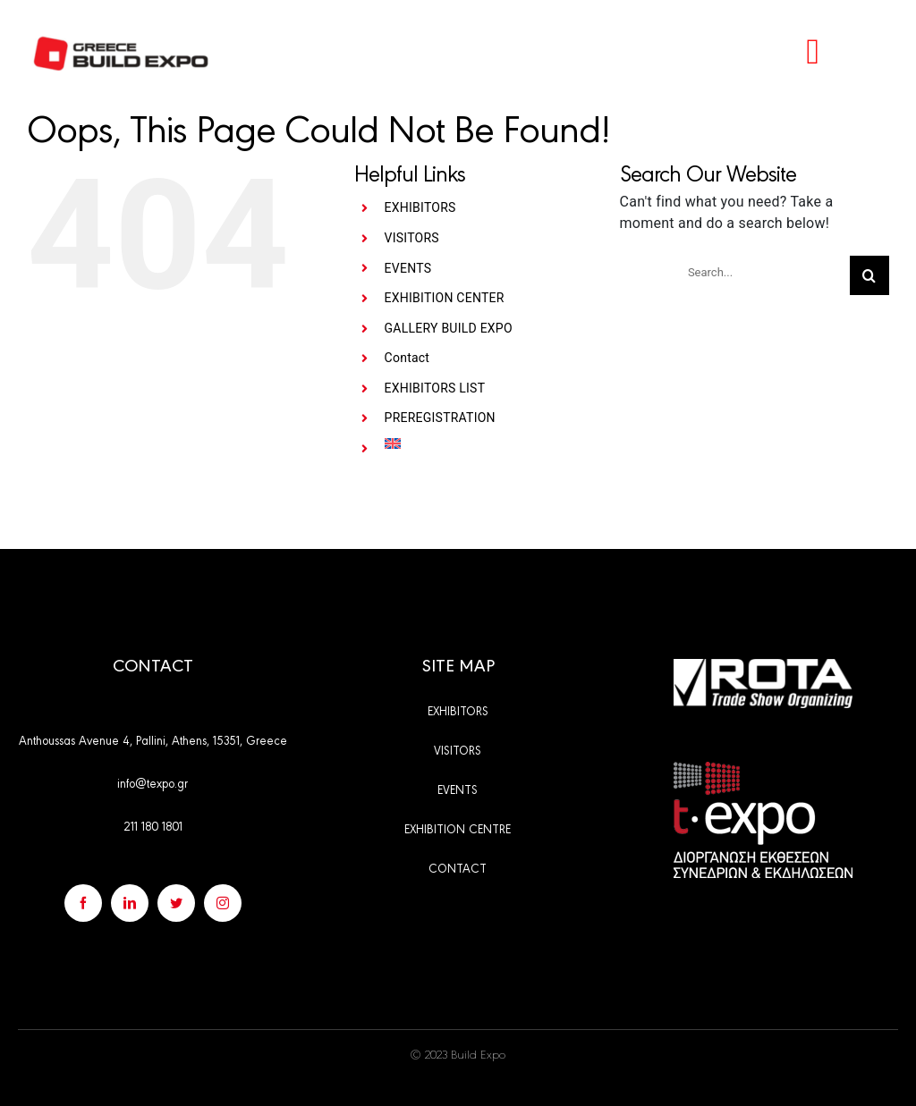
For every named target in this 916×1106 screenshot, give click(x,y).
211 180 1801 (152, 825)
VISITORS (412, 238)
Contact (407, 357)
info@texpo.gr (152, 782)
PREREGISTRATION (440, 417)
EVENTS (408, 268)
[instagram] (223, 903)
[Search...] (762, 271)
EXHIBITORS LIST (435, 388)
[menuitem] (489, 443)
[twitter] (176, 903)
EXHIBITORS (420, 207)
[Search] (869, 275)
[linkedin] (129, 903)
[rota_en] (763, 665)
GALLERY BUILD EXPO (449, 328)
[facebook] (83, 903)
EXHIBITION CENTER (445, 298)
